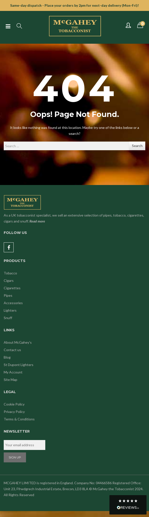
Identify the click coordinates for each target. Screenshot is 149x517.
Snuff (8, 318)
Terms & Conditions (19, 419)
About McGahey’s (18, 342)
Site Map (10, 379)
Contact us (12, 350)
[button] (128, 505)
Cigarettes (12, 288)
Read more (37, 221)
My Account (13, 372)
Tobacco (10, 273)
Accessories (13, 303)
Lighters (10, 310)
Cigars (9, 280)
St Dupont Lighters (18, 365)
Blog (7, 357)
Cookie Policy (14, 404)
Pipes (8, 295)
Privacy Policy (14, 411)
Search (137, 146)
